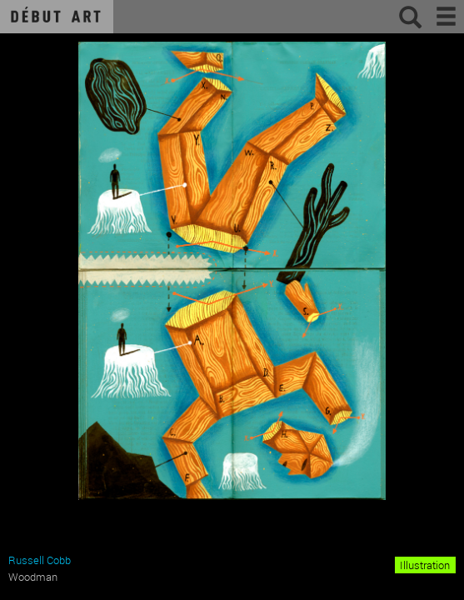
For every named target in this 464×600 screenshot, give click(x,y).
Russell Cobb (39, 560)
